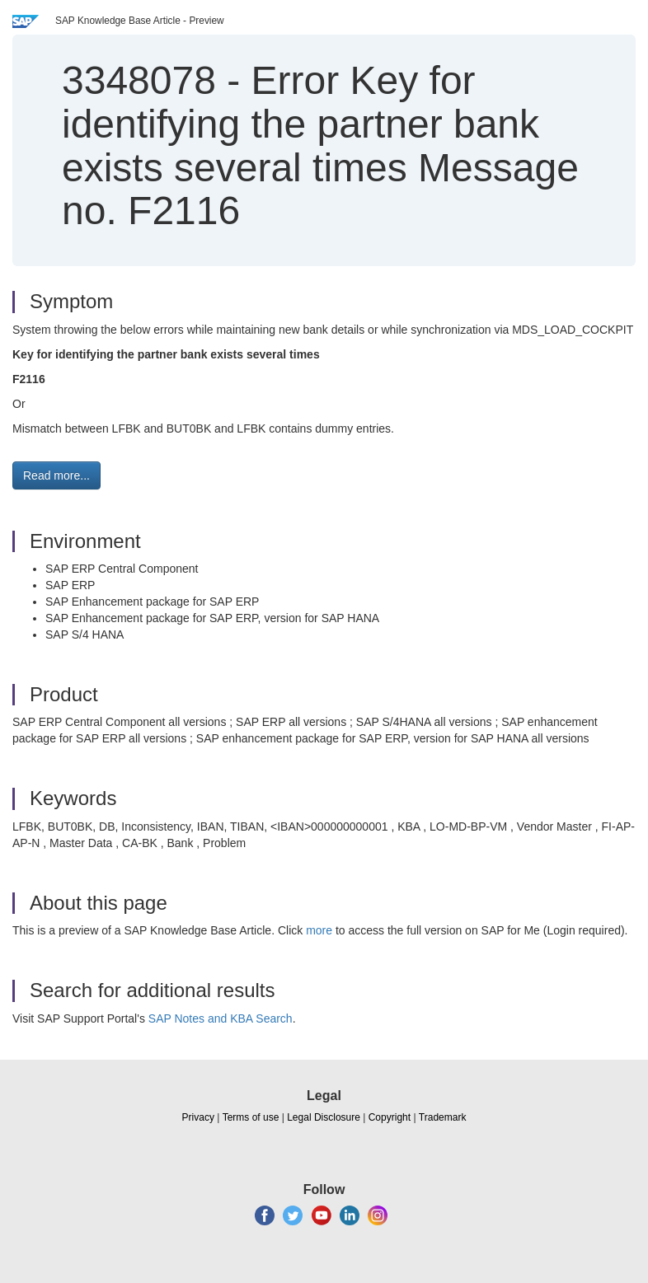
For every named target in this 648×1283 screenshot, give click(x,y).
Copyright (390, 1117)
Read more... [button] (56, 475)
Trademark (443, 1117)
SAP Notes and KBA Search (220, 1018)
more (319, 930)
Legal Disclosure (323, 1117)
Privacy (198, 1117)
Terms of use (251, 1117)
